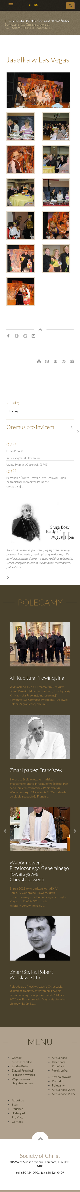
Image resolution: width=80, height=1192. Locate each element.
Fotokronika (60, 1070)
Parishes (17, 1109)
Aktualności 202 (62, 1094)
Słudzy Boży (20, 1066)
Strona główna (61, 1077)
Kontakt (57, 1081)
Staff (15, 1104)
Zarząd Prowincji (22, 1070)
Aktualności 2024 (63, 1089)
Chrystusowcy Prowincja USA (38, 26)
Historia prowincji (23, 1074)
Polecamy (58, 1085)
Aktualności (59, 1057)
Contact (17, 1121)
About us (18, 1100)
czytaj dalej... (14, 486)
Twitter (25, 336)
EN (36, 5)
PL (30, 5)
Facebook (17, 336)
